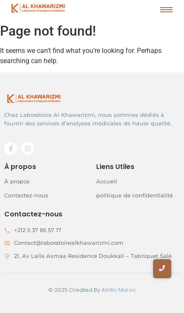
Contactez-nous (26, 195)
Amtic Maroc (118, 290)
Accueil (106, 181)
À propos (17, 181)
